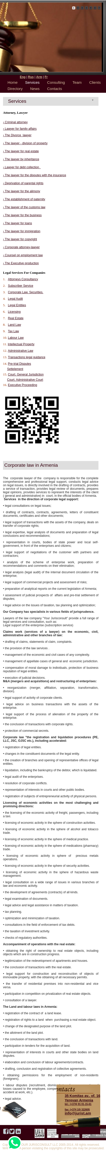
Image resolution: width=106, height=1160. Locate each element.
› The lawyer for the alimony (21, 191)
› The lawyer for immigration (21, 231)
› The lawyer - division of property (25, 143)
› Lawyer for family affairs (20, 128)
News (35, 88)
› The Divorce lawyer (17, 135)
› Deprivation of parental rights (23, 183)
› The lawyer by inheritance (21, 159)
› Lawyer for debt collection (22, 167)
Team (77, 82)
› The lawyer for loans (17, 223)
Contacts (54, 88)
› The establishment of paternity (24, 199)
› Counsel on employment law (23, 255)
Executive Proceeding (22, 385)
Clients (95, 82)
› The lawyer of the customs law (24, 207)
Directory (15, 88)
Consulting (56, 82)
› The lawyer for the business (22, 215)
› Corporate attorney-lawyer (21, 247)
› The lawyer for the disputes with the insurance (34, 175)
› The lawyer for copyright (20, 239)
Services (32, 82)
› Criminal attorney (15, 122)
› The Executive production (21, 263)
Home (13, 82)
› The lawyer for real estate (21, 151)
